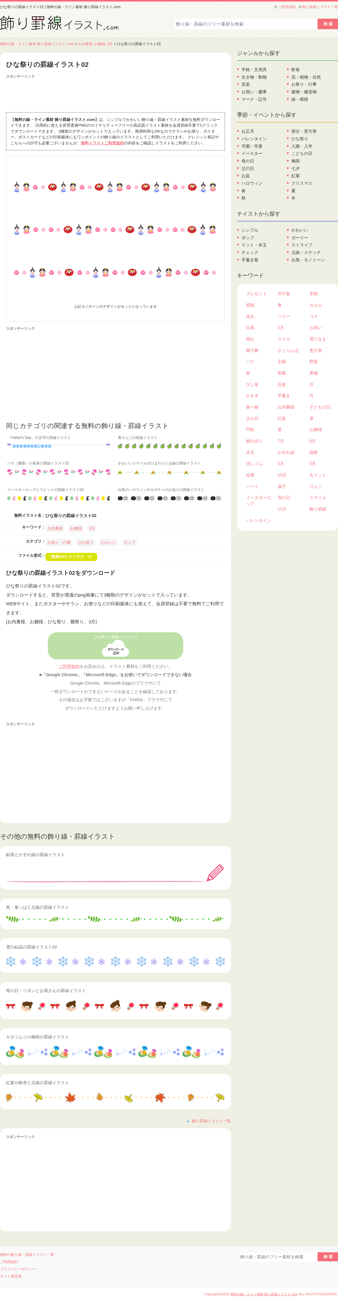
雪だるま (317, 339)
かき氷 (252, 395)
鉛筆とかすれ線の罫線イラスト (35, 854)
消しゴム (254, 463)
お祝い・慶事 (254, 91)
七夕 (295, 168)
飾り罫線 (317, 509)
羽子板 (284, 293)
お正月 (247, 131)
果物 (313, 373)
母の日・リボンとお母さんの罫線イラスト (46, 990)
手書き (284, 395)
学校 (313, 293)
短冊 (250, 475)
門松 (250, 429)
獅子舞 (252, 350)
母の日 (247, 161)
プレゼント (256, 293)
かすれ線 (286, 452)
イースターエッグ (258, 500)
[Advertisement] (115, 94)
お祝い (315, 327)
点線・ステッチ (306, 252)
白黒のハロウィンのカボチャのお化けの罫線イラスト (161, 490)
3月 (110, 44)
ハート (252, 486)
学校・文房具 (254, 69)
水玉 (250, 452)
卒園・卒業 (252, 146)
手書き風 (249, 259)
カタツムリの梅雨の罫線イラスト (37, 1036)
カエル (315, 305)
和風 (282, 373)
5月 (312, 463)
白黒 (250, 327)
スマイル (317, 497)
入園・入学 (301, 146)
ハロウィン (252, 183)
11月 (282, 509)
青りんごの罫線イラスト (138, 438)
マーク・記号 (254, 99)
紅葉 (295, 175)
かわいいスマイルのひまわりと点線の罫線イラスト (159, 463)
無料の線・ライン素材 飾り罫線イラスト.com (37, 44)
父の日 (247, 168)
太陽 (282, 361)
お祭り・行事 (59, 542)
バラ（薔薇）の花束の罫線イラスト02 (38, 463)
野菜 (313, 361)
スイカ (284, 339)
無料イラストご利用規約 (102, 143)
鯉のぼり (254, 441)
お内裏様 (85, 44)
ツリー (284, 316)
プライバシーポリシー (18, 1269)
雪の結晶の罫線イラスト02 (31, 947)
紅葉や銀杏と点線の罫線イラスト (37, 1082)
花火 (250, 316)
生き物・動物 (254, 77)
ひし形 (252, 384)
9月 (312, 441)
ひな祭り (86, 542)
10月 (282, 475)
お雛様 (99, 44)
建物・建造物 (304, 91)
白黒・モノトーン (308, 259)
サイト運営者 (11, 1276)
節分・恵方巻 (304, 131)
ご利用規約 (287, 7)
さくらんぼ (288, 350)
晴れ (250, 339)
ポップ (129, 542)
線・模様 (299, 99)
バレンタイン (254, 138)
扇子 (282, 486)
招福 (250, 305)
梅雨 (295, 161)
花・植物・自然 (306, 77)
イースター (252, 153)
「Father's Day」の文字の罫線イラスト (39, 438)
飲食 (295, 69)
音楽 (245, 84)
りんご (315, 486)
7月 (281, 441)
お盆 (245, 175)
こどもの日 (301, 153)
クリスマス (301, 183)
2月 (281, 327)
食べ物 (252, 407)
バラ (250, 361)
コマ (313, 316)
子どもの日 (319, 407)
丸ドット (317, 475)
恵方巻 (315, 350)
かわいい (108, 542)
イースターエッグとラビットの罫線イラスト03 (45, 490)
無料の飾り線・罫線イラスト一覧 (27, 1255)
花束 (282, 384)
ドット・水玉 (254, 244)
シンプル (249, 230)
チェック (249, 252)
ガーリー (299, 237)
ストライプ (301, 244)
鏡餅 (313, 452)
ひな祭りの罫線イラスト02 (115, 637)
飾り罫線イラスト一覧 (320, 7)
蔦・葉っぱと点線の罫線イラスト (37, 907)
